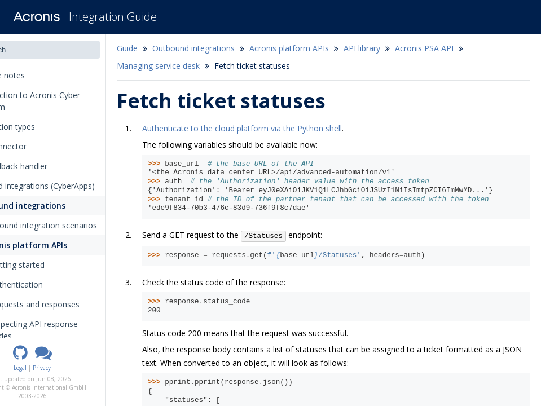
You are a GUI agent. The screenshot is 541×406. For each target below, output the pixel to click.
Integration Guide (113, 16)
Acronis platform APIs (60, 245)
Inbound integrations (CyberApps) (70, 185)
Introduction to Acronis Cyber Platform (63, 101)
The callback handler (47, 166)
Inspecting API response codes (74, 330)
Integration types (45, 126)
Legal (61, 368)
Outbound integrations (55, 205)
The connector (36, 146)
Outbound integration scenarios (76, 225)
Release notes (39, 75)
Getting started (54, 264)
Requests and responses (75, 304)
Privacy (83, 368)
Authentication (53, 284)
